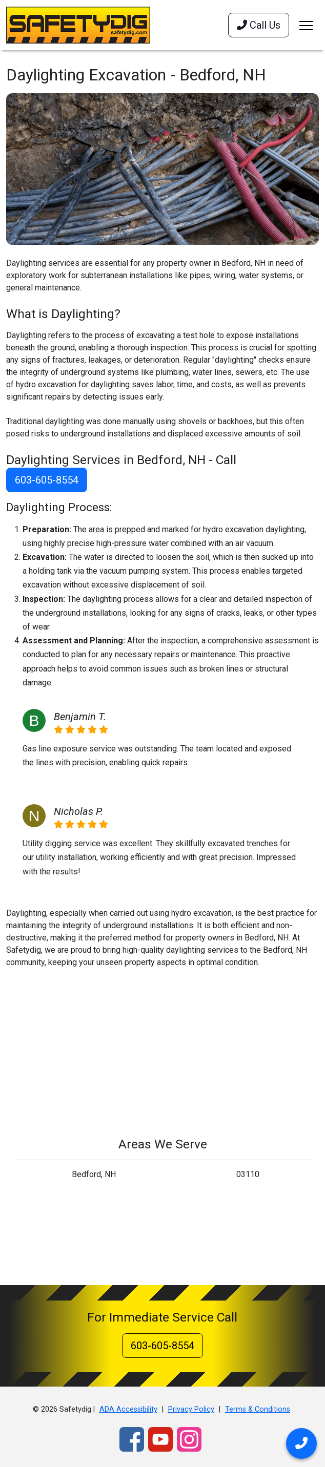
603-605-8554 (46, 480)
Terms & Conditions (257, 1409)
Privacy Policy (191, 1409)
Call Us (258, 25)
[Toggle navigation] (306, 25)
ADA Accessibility (128, 1409)
